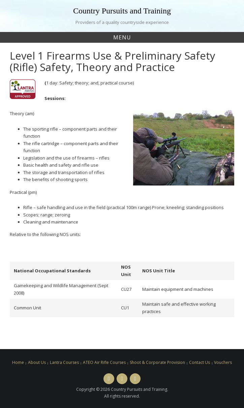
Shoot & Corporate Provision (157, 362)
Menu (122, 37)
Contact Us (199, 362)
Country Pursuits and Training (122, 10)
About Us (37, 362)
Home (18, 362)
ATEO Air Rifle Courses (104, 362)
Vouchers (223, 362)
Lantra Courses (64, 362)
